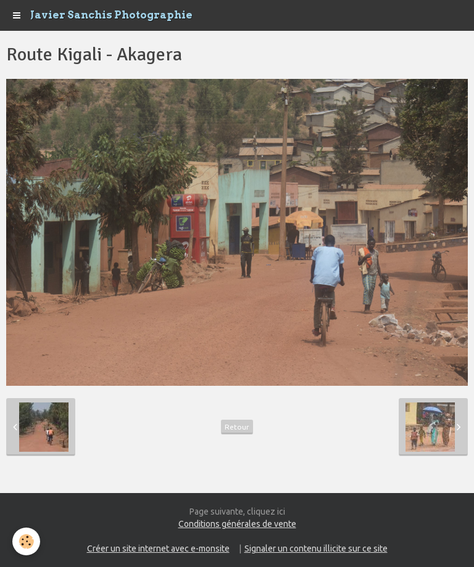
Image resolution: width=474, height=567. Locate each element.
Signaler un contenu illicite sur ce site (316, 548)
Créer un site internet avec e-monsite (158, 548)
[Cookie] (26, 541)
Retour (237, 427)
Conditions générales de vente (237, 524)
